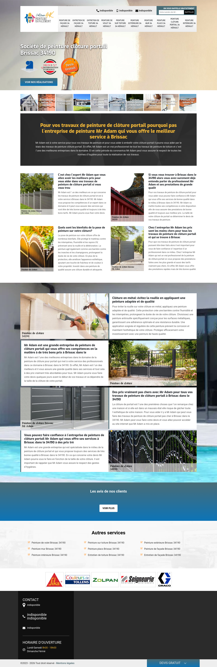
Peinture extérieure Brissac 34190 (162, 542)
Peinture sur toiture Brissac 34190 (106, 542)
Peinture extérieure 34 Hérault (134, 23)
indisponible (104, 10)
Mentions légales (65, 663)
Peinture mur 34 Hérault (148, 23)
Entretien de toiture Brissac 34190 (106, 555)
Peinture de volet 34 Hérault (106, 23)
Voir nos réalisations (39, 82)
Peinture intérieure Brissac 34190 (49, 555)
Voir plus (108, 508)
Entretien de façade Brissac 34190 (162, 555)
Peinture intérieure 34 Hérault (189, 23)
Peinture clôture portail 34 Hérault (175, 23)
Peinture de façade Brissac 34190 (162, 548)
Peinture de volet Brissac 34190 (49, 542)
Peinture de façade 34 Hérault (64, 23)
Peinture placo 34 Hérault (161, 23)
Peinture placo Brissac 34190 (103, 548)
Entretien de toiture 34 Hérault (93, 23)
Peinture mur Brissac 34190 (46, 548)
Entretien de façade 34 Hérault (78, 23)
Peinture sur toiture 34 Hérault (120, 23)
